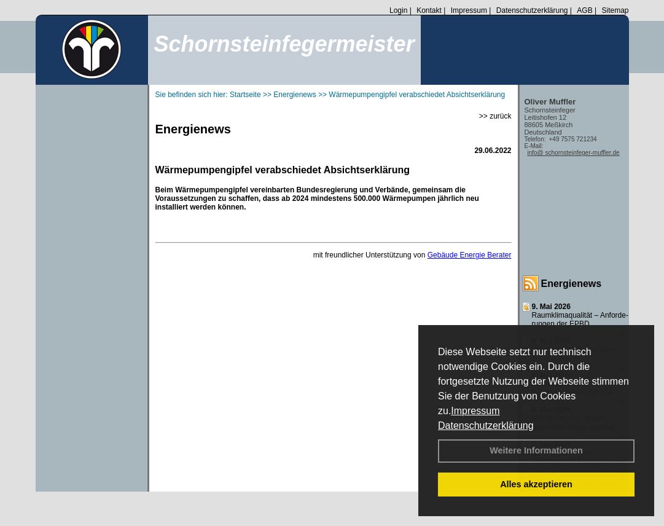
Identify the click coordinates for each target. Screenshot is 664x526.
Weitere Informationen (536, 450)
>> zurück (495, 116)
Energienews (571, 283)
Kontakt (429, 10)
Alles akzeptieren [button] (536, 484)
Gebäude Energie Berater (470, 255)
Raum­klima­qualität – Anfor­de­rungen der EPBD (580, 319)
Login (398, 10)
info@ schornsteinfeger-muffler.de (574, 152)
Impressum (475, 411)
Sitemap (614, 10)
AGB (584, 10)
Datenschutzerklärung (486, 425)
